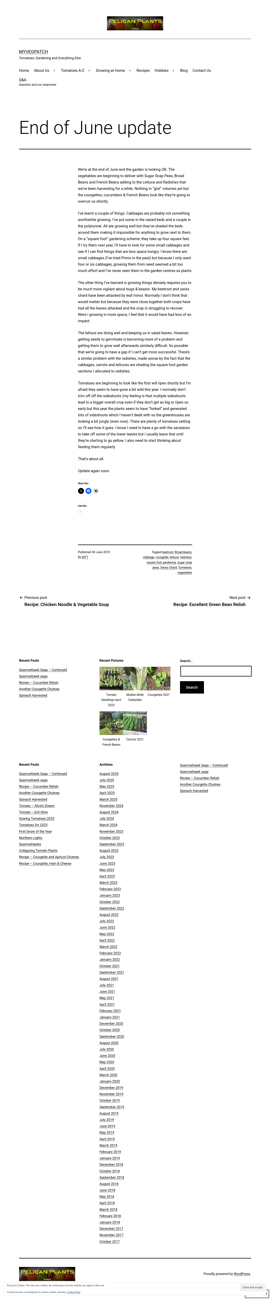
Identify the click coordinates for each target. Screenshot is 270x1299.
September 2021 (112, 972)
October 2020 (110, 1030)
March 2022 (109, 947)
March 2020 (109, 1075)
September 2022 (112, 908)
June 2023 (107, 863)
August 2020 (109, 1043)
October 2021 (110, 966)
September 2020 (112, 1036)
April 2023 (107, 876)
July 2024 (107, 818)
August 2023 (109, 851)
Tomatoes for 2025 (33, 825)
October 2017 (110, 1242)
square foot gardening (161, 562)
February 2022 (110, 953)
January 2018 (110, 1222)
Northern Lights (30, 838)
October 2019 (110, 1100)
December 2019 (111, 1088)
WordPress (242, 1274)
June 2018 (107, 1190)
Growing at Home (110, 70)
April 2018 (107, 1203)
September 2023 (112, 844)
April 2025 (107, 793)
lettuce (174, 557)
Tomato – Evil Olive (33, 812)
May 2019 (107, 1132)
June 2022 (107, 927)
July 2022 (107, 921)
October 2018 (110, 1171)
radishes (186, 557)
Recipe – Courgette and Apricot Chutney (49, 857)
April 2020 (107, 1069)
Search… (186, 661)
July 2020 (107, 1049)
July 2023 (107, 857)
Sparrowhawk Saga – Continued (43, 670)
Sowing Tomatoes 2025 (36, 818)
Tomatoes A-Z (72, 70)
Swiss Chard (168, 567)
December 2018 (111, 1164)
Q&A (37, 82)
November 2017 (111, 1235)
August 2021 (109, 979)
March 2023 (109, 883)
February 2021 (110, 1011)
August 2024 (109, 812)
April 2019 (107, 1139)
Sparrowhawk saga (33, 676)
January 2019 (110, 1158)
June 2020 (107, 1056)
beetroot (167, 552)
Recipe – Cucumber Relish (38, 683)
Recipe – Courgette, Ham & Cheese (45, 863)
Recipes (143, 70)
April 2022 (107, 940)
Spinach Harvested (33, 695)
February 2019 (110, 1152)
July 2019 (107, 1120)
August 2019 (109, 1113)
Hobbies (162, 70)
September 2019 (112, 1107)
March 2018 (109, 1209)
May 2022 (107, 934)
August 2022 (109, 915)
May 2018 (107, 1197)
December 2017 (111, 1229)
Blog (184, 70)
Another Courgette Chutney (39, 689)
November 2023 (111, 831)
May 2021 (107, 998)
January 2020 (110, 1081)
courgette (162, 557)
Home (24, 70)
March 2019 (109, 1145)
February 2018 (110, 1216)
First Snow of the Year (35, 831)
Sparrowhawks (30, 844)
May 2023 (107, 870)
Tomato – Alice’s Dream (37, 806)
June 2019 (107, 1126)
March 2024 (109, 825)
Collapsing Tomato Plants (38, 851)
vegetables (185, 572)
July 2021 (107, 985)
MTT (85, 557)
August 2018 (109, 1184)
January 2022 (110, 959)
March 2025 (109, 799)
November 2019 (111, 1094)
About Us (41, 70)
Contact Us (202, 70)
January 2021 (110, 1017)
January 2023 (110, 895)
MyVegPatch (33, 51)
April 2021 (107, 1004)
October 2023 (110, 838)
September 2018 (112, 1177)
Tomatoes (185, 567)
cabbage (148, 557)
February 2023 (110, 889)
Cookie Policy (73, 1292)
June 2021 (107, 991)
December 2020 (111, 1024)
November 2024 (111, 806)
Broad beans (183, 552)
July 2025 (107, 780)
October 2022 (110, 902)
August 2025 (109, 774)
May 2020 (107, 1062)
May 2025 (107, 786)
